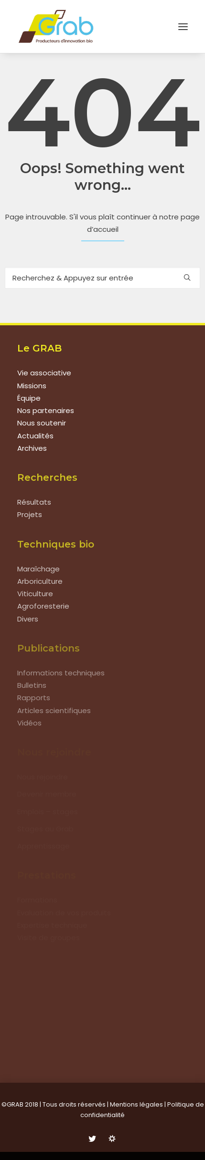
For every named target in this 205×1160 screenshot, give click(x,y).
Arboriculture (40, 581)
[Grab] (56, 26)
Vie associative (44, 373)
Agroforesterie (43, 606)
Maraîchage (38, 569)
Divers (27, 619)
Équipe (29, 398)
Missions (31, 386)
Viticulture (35, 594)
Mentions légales (136, 1104)
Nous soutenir (41, 423)
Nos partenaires (45, 410)
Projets (29, 514)
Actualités (35, 436)
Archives (32, 448)
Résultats (34, 502)
